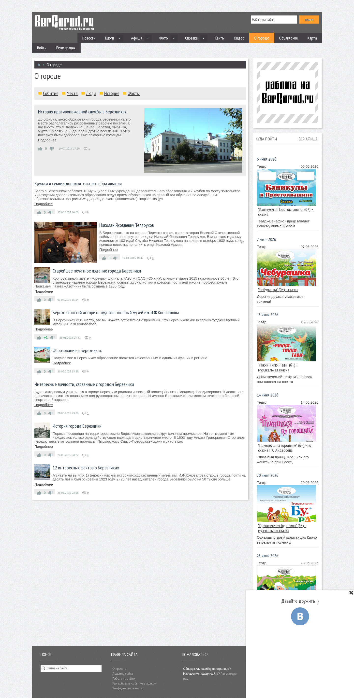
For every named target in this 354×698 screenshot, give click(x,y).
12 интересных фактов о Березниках (86, 468)
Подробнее (47, 140)
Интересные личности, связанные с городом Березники (84, 384)
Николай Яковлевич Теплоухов (126, 225)
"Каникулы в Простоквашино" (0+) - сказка (285, 211)
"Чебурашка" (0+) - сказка (278, 289)
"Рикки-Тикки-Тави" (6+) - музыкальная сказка (278, 367)
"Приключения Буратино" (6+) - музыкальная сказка (282, 528)
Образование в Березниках (77, 350)
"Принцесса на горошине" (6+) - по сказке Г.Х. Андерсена (284, 447)
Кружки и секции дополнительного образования (78, 183)
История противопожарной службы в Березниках (82, 112)
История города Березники (77, 426)
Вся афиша (308, 139)
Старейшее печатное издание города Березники (97, 271)
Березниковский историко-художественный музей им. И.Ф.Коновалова (116, 312)
